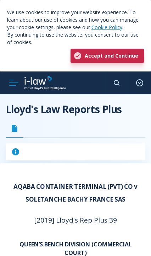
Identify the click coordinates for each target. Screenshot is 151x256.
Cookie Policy (106, 27)
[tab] (14, 128)
